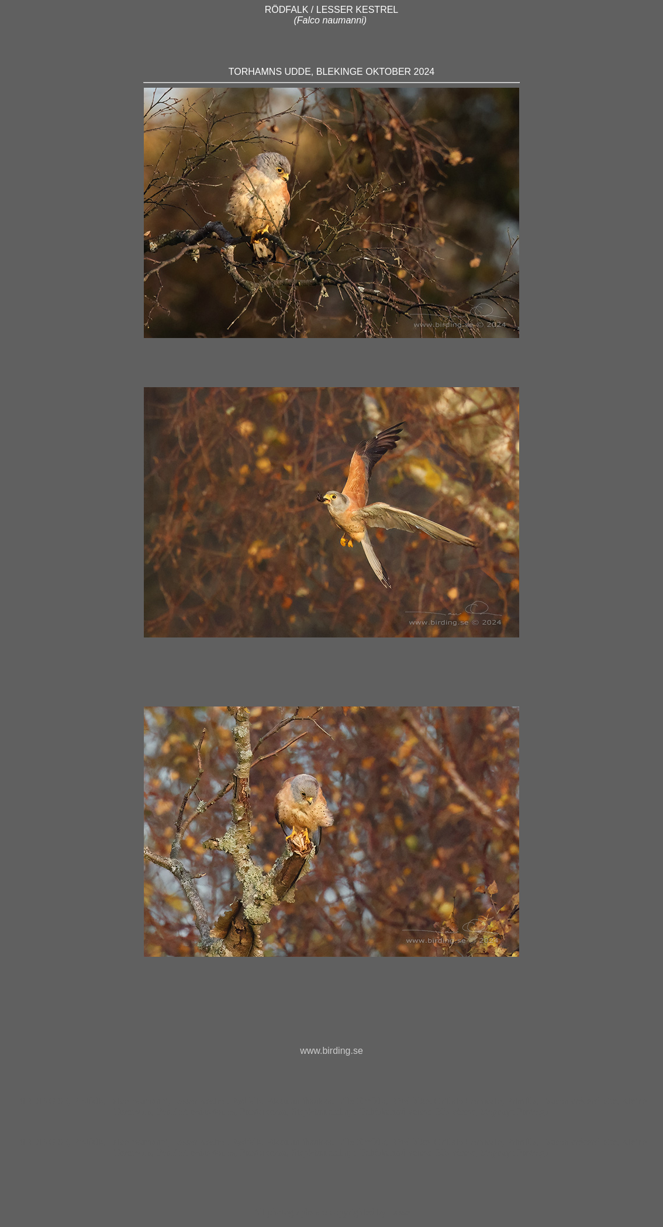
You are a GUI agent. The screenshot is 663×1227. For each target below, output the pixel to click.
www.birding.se (331, 1051)
